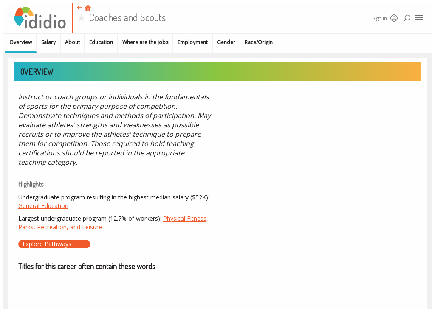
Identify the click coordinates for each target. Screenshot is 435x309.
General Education (43, 206)
